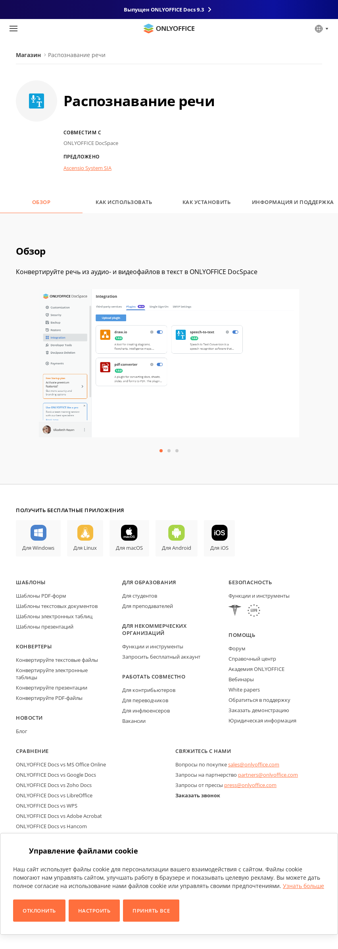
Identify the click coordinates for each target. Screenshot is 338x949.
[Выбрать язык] (321, 28)
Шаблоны (31, 582)
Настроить (94, 910)
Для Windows (38, 547)
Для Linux (85, 547)
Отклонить (39, 910)
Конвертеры (34, 646)
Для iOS (219, 547)
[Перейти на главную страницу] (169, 28)
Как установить (206, 202)
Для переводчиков (145, 700)
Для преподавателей (147, 606)
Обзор (41, 202)
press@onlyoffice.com (250, 785)
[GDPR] (254, 611)
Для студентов (139, 595)
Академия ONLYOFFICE (256, 669)
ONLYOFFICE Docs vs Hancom (51, 826)
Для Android (176, 547)
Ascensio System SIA (87, 168)
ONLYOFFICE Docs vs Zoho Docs (54, 785)
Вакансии (134, 720)
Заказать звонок (197, 795)
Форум (237, 648)
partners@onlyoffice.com (268, 774)
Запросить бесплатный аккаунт (161, 656)
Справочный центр (252, 658)
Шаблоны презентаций (44, 626)
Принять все (151, 910)
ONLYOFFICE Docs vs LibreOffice (54, 795)
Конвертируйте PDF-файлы (49, 697)
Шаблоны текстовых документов (57, 606)
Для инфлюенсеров (146, 710)
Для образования (149, 582)
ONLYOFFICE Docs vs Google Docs (56, 774)
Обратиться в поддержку (259, 699)
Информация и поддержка (293, 202)
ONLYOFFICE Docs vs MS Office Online (61, 764)
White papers (244, 689)
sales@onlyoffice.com (253, 764)
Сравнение (32, 751)
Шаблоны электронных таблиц (54, 616)
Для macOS (129, 547)
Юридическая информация (262, 720)
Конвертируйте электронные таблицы (52, 674)
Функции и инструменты (152, 646)
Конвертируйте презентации (51, 687)
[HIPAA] (235, 611)
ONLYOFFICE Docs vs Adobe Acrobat (59, 815)
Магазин (28, 55)
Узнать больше (303, 886)
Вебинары (241, 679)
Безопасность (250, 582)
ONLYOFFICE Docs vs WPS (46, 805)
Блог (21, 731)
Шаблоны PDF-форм (41, 595)
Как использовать (124, 202)
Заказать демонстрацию (259, 710)
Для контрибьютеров (148, 690)
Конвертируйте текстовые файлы (57, 659)
